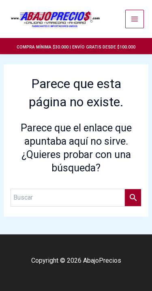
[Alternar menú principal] (134, 19)
